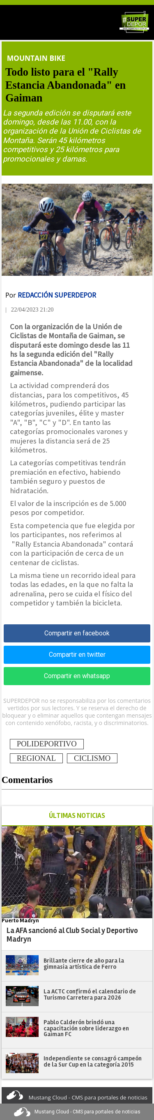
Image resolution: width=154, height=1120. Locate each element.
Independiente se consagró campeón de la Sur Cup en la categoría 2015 (93, 1061)
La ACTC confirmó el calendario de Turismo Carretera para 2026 (90, 994)
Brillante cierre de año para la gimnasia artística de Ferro (84, 963)
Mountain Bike (36, 58)
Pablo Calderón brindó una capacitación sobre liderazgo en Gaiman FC (86, 1028)
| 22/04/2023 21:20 (29, 309)
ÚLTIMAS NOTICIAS (77, 815)
